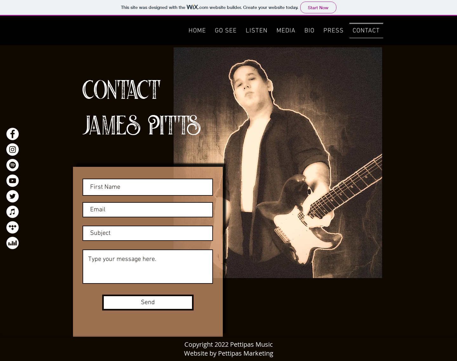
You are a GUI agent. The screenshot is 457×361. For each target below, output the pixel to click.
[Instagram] (12, 149)
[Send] (148, 302)
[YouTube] (12, 180)
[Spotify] (12, 165)
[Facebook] (12, 134)
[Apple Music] (12, 212)
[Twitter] (12, 196)
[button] (286, 30)
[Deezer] (12, 243)
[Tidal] (12, 227)
